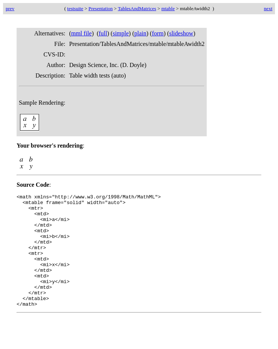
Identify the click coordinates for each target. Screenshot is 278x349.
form (158, 33)
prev (10, 8)
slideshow (181, 33)
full (103, 33)
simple (121, 33)
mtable (168, 8)
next (268, 8)
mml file (81, 33)
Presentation (101, 8)
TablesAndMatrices (137, 8)
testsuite (75, 8)
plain (140, 33)
